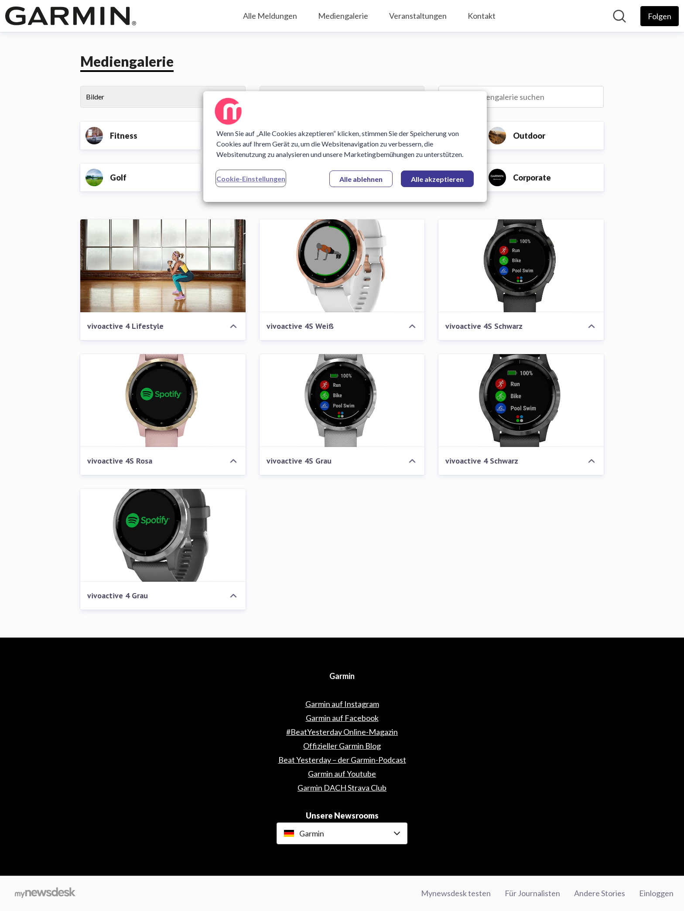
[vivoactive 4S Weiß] (342, 265)
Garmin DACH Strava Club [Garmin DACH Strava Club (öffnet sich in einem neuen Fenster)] (342, 787)
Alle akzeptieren (437, 179)
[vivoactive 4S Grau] (342, 400)
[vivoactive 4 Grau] (163, 535)
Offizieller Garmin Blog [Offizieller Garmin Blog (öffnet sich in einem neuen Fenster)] (342, 746)
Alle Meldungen (270, 15)
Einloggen (656, 893)
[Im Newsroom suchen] (619, 16)
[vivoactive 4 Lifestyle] (163, 265)
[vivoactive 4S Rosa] (163, 400)
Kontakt (482, 15)
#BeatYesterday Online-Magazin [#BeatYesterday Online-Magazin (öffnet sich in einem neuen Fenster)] (342, 732)
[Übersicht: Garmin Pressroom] (70, 16)
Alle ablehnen (361, 179)
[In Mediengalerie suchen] (521, 97)
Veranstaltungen (418, 15)
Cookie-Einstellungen (250, 178)
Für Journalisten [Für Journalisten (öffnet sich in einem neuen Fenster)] (532, 893)
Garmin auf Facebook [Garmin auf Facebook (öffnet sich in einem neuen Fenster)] (342, 718)
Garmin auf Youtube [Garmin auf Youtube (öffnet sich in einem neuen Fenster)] (342, 773)
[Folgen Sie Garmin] (659, 16)
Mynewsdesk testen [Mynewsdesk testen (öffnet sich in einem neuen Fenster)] (456, 893)
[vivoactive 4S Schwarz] (521, 265)
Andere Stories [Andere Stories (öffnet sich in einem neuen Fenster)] (599, 893)
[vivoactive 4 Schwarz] (521, 400)
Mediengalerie (343, 15)
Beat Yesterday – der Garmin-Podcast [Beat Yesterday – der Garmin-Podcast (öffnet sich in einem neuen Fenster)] (342, 759)
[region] (345, 146)
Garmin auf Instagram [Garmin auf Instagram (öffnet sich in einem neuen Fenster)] (342, 704)
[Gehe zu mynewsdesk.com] (45, 894)
